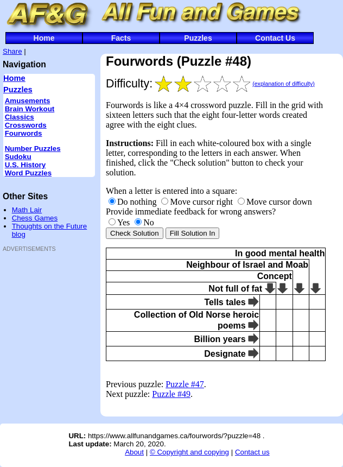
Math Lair (27, 210)
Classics (19, 117)
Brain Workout (30, 109)
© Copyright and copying (189, 452)
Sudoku (18, 157)
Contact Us (275, 38)
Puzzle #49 (171, 394)
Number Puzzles (33, 148)
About (134, 452)
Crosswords (26, 125)
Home (44, 38)
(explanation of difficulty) (283, 83)
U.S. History (25, 165)
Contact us (252, 452)
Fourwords (23, 133)
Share (12, 51)
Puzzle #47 (185, 384)
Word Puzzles (28, 173)
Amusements (27, 101)
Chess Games (35, 218)
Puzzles (198, 38)
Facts (121, 38)
